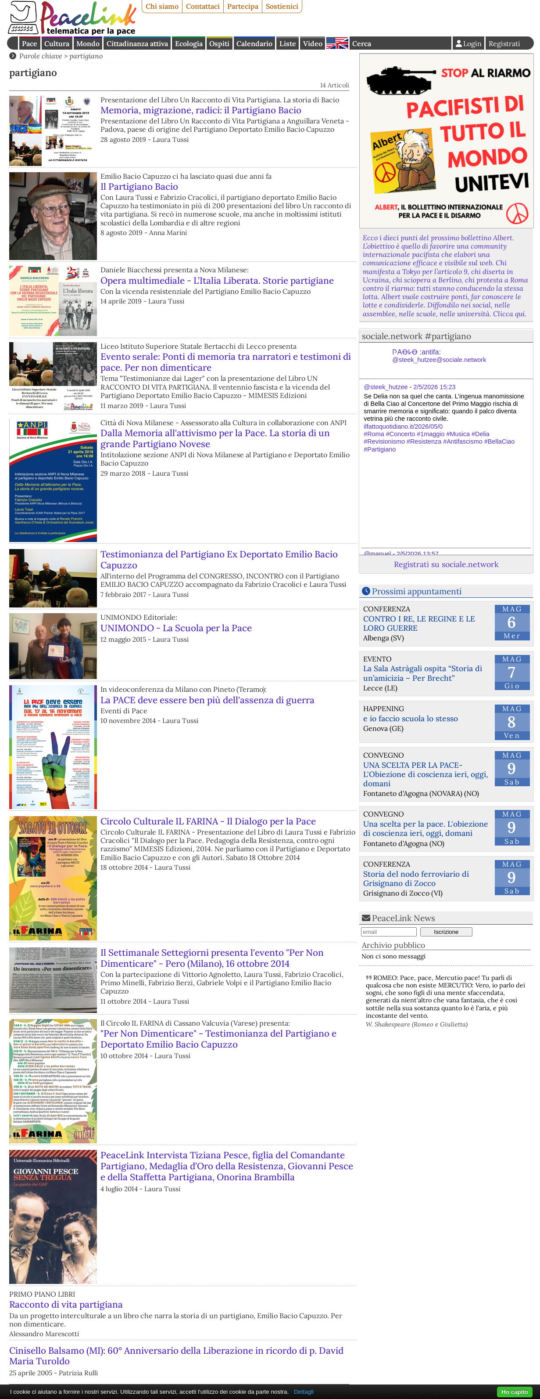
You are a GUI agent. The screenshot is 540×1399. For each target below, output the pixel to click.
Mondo (88, 43)
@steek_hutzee (386, 386)
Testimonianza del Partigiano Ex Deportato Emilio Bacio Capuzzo (219, 559)
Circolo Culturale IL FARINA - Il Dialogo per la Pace (208, 821)
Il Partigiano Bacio (139, 186)
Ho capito (514, 1391)
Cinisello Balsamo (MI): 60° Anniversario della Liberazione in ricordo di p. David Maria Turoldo (176, 1356)
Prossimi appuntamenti (416, 591)
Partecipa (242, 6)
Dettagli (304, 1391)
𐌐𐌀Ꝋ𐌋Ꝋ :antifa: (439, 356)
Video (312, 43)
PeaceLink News (403, 918)
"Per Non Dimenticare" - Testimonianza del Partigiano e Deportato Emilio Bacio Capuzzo (218, 1038)
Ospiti (219, 43)
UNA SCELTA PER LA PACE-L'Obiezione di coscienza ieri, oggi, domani (425, 774)
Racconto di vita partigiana (66, 1304)
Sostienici (282, 6)
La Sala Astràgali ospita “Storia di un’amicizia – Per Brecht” (422, 673)
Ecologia (189, 43)
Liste (287, 43)
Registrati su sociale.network (446, 564)
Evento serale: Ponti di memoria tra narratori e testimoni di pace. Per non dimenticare (225, 362)
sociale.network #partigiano (416, 336)
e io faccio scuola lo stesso (410, 718)
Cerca (361, 43)
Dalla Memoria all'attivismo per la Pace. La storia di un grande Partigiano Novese (215, 438)
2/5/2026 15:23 (434, 386)
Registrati (504, 43)
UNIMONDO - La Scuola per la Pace (176, 628)
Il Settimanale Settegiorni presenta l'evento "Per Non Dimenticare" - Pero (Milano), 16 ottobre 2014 (212, 958)
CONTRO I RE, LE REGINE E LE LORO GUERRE (419, 623)
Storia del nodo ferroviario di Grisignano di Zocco (416, 878)
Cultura (56, 43)
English (337, 43)
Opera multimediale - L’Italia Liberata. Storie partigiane (217, 280)
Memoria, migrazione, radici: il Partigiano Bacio (200, 110)
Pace (29, 43)
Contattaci (203, 6)
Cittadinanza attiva (137, 43)
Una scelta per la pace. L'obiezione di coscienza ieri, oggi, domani (425, 828)
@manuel (377, 553)
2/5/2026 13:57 (418, 553)
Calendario (254, 43)
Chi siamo (162, 6)
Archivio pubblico (393, 945)
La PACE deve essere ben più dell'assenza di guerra (207, 700)
